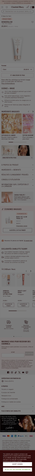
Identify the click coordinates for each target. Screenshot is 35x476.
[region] (17, 463)
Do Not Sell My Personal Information (17, 469)
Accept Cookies (17, 464)
